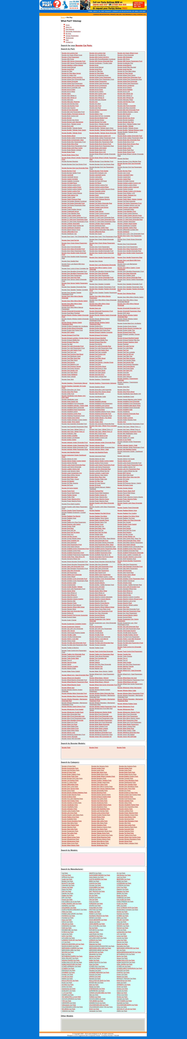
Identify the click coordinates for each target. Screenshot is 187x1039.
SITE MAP (142, 11)
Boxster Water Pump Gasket (71, 671)
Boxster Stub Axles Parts (70, 829)
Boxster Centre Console (125, 189)
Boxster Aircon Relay (68, 91)
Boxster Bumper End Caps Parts (72, 778)
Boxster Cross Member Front (127, 211)
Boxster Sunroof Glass (69, 617)
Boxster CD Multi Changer (126, 181)
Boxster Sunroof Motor (125, 617)
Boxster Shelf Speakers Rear (127, 559)
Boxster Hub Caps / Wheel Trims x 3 (100, 429)
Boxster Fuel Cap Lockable (98, 352)
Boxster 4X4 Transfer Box (97, 55)
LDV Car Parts (121, 934)
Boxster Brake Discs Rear (70, 144)
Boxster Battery (94, 112)
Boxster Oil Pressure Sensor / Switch (129, 483)
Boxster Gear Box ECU (96, 374)
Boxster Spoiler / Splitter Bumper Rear (130, 585)
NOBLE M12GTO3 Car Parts (126, 962)
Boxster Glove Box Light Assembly (100, 390)
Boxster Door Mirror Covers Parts (102, 786)
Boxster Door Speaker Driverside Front (130, 284)
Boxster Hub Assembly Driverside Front (74, 424)
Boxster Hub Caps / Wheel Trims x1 (129, 429)
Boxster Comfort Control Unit (98, 205)
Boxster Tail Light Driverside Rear (128, 626)
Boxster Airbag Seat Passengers (128, 83)
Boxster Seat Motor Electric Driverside (101, 542)
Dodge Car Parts (67, 895)
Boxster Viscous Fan (96, 666)
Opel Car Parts (94, 964)
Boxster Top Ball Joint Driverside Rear (101, 643)
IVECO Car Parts (67, 922)
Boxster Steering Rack (125, 603)
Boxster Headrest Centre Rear (71, 414)
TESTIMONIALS (127, 14)
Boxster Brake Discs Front (126, 142)
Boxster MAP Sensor (124, 473)
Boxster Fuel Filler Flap (125, 356)
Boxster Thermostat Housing (127, 631)
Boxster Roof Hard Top (96, 526)
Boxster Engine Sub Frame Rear (99, 330)
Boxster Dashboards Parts (127, 782)
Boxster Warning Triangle (126, 666)
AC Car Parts (121, 873)
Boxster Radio (66, 520)
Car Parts (65, 873)
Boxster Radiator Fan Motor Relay (128, 516)
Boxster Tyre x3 (94, 660)
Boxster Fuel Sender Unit (70, 370)
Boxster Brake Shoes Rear (70, 155)
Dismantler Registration (73, 31)
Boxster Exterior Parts (126, 797)
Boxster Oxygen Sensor (125, 488)
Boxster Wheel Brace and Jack (127, 682)
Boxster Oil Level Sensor (97, 483)
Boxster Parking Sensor (69, 495)
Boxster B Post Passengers (98, 110)
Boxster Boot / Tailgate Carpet (71, 124)
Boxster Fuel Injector (68, 362)
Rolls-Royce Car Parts (124, 980)
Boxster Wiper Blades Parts (100, 843)
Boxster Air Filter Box (96, 71)
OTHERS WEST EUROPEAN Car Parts (129, 968)
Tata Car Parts (93, 995)
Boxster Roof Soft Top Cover (127, 530)
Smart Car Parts (122, 986)
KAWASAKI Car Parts (69, 926)
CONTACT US (141, 14)
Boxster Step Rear (123, 607)
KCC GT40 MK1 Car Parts (97, 926)
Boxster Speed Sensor (96, 581)
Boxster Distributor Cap (69, 234)
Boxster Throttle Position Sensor (128, 635)
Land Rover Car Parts (96, 934)
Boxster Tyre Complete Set (97, 658)
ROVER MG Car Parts (96, 982)
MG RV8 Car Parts (68, 952)
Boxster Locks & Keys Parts (100, 813)
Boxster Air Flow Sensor (125, 73)
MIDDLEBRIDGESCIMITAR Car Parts (129, 952)
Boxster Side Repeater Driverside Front (130, 566)
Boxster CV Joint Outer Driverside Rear (130, 219)
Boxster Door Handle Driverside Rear (129, 251)
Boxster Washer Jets (96, 668)
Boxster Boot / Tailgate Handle (99, 124)
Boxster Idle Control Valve (97, 433)
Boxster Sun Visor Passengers (127, 613)
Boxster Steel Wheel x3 (96, 593)
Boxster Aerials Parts (98, 768)
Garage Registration (72, 36)
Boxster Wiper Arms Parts (70, 843)
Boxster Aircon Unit (124, 91)
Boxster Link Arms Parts (69, 813)
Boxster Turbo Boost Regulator (99, 656)
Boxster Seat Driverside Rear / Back (129, 540)
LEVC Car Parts (67, 936)
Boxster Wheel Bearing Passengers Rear (75, 682)
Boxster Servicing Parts (126, 819)
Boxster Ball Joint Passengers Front (73, 112)
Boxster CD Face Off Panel (98, 181)
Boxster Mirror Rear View (97, 477)
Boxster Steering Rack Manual (71, 605)
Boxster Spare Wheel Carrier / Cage (100, 577)
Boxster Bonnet (67, 118)
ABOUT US (96, 11)
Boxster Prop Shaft (124, 501)
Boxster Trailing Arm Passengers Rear (101, 654)
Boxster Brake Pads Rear (126, 150)
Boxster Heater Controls (125, 418)
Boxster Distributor (123, 232)
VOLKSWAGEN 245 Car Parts (98, 1005)
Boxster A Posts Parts (68, 766)
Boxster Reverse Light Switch (71, 524)
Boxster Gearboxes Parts (99, 803)
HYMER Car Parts (122, 916)
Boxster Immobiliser (95, 439)
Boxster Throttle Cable (69, 635)
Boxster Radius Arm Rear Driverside (129, 520)
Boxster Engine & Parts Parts (128, 792)
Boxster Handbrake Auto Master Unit (129, 394)
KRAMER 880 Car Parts (69, 930)
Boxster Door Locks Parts (70, 786)
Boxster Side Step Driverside (71, 570)
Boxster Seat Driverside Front (98, 540)
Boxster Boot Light (67, 126)
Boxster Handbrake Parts (70, 805)
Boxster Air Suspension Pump (98, 75)
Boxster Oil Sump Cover (125, 485)
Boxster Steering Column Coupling (129, 597)
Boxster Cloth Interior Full (70, 195)
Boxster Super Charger (69, 620)
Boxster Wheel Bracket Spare (71, 685)
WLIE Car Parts (94, 1009)
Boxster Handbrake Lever (70, 399)
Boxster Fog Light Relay (125, 348)
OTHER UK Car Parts (124, 966)
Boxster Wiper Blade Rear (70, 726)
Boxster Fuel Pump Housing (71, 368)
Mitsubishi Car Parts (95, 954)
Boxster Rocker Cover (96, 524)
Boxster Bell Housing (124, 114)
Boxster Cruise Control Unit (98, 215)
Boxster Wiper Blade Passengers (128, 724)
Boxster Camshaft (67, 175)
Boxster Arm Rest (95, 104)
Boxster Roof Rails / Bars (97, 528)
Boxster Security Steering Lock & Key (129, 557)
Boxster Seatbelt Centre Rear (71, 551)
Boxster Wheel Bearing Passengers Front (131, 680)
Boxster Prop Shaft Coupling (71, 504)
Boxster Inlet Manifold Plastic (98, 452)
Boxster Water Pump (124, 668)
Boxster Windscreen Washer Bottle (100, 712)
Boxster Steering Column (70, 597)
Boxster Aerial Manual (69, 67)
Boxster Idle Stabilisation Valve (127, 433)
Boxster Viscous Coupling (70, 666)
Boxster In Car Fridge (124, 439)
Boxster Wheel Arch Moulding (71, 678)
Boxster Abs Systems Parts (127, 766)
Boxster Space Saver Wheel (126, 574)
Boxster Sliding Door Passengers (99, 574)
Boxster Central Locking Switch (72, 189)
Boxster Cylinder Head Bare (126, 221)
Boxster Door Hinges (96, 261)
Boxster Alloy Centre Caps (97, 93)
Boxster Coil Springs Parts (70, 780)
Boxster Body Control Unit (70, 116)
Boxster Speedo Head (125, 583)
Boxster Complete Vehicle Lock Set (129, 205)
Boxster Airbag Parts (125, 768)
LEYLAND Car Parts (68, 938)
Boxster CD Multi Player (69, 183)
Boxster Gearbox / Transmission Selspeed (102, 383)
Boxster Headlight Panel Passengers (73, 409)
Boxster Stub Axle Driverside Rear (72, 611)
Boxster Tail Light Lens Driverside (72, 629)
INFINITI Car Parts (95, 918)
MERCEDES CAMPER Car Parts (72, 948)
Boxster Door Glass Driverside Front (73, 249)
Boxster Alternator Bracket (97, 100)
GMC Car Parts (122, 905)
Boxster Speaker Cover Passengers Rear (75, 581)
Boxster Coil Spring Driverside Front (73, 203)
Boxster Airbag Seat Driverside (99, 83)
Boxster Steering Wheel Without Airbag (101, 607)
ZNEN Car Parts (122, 1011)
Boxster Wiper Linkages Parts (128, 843)
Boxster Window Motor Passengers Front (131, 693)
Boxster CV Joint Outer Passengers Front (75, 221)
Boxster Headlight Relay (97, 409)
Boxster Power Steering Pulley (127, 499)
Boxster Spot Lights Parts (127, 825)
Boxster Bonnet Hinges (96, 120)
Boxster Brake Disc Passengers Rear (101, 142)
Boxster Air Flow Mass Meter (127, 71)
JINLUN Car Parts (67, 924)
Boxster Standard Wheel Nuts (127, 589)
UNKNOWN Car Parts (69, 1003)
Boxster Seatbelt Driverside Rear (128, 551)
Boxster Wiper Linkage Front (98, 726)
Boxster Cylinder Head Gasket (127, 223)
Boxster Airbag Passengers (98, 81)
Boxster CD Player (95, 183)
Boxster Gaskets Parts (126, 801)
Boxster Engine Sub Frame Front (72, 330)
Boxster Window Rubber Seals (127, 704)
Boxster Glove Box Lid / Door (71, 390)
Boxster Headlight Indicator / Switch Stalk (75, 405)
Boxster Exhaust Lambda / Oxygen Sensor (75, 338)
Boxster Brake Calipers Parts (71, 774)
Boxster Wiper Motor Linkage (98, 728)
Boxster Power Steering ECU (71, 499)
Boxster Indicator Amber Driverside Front (75, 442)
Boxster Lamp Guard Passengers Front (101, 465)
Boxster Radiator (94, 510)
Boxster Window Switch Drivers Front (73, 706)
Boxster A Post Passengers (70, 57)
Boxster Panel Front (68, 491)
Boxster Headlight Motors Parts (101, 805)
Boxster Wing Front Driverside (99, 714)
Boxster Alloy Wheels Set (126, 97)
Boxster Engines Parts (69, 797)
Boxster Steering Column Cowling (72, 599)
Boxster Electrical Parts (98, 792)
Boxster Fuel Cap (123, 350)
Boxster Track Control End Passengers (130, 651)
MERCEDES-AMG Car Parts (71, 950)
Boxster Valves (66, 664)
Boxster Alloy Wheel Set (125, 93)
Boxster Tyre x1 (122, 658)
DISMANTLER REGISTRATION (121, 11)
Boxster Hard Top (95, 399)
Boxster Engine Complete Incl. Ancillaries (75, 326)
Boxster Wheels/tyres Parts (70, 839)
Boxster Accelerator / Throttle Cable (100, 63)
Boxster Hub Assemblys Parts (128, 807)
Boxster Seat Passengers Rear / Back (101, 544)
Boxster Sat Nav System (97, 536)
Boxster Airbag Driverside (70, 81)
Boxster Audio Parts (97, 770)
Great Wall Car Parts (95, 907)
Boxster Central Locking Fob (98, 185)
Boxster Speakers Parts (98, 825)
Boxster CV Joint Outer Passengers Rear (102, 221)
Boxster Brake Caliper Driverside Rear (74, 138)
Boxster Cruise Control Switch (71, 215)
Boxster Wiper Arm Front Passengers (129, 722)
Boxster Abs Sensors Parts (100, 766)
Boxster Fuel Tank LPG (125, 370)
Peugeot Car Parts (95, 970)
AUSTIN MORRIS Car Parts (98, 879)
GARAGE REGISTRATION (101, 14)
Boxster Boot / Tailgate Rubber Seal (129, 124)
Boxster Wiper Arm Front (69, 722)
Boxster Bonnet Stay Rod (126, 122)
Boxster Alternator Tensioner (71, 102)
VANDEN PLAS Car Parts (97, 1003)
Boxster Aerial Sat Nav (125, 69)
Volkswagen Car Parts (69, 1005)
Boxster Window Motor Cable (127, 690)
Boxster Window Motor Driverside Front (74, 693)
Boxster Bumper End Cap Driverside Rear (75, 168)
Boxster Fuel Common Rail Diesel (72, 354)
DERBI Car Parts (122, 893)
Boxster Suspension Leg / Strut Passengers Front (127, 623)
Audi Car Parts (121, 877)
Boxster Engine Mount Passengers (100, 328)
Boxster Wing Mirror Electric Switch (129, 718)
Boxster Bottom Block (68, 136)
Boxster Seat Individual (69, 542)
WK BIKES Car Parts (68, 1009)
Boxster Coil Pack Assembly (126, 201)
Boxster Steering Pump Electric (99, 603)
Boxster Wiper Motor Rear (126, 728)
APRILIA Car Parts (68, 877)
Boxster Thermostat (95, 631)
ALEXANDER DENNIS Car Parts (99, 875)
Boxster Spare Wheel (68, 577)
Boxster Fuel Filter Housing (126, 358)
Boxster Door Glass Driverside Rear (100, 249)
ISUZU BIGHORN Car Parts (98, 920)
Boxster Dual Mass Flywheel (71, 313)
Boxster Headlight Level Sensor (99, 405)
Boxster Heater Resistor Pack (127, 420)
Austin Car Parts (67, 879)
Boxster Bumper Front (69, 171)
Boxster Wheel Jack (68, 688)
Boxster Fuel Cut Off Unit (125, 354)
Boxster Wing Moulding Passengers (100, 720)
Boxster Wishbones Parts (99, 845)
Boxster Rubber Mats (96, 534)
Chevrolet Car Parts (68, 885)
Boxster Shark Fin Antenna (97, 559)
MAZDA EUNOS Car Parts (70, 946)
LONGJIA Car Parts (95, 940)
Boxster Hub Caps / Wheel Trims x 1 (129, 427)
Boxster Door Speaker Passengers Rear (130, 287)
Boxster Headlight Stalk (125, 409)
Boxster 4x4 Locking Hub (70, 53)
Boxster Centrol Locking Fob (71, 191)
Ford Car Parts (94, 901)
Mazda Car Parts (122, 944)
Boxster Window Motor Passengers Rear (75, 696)
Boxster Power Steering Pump (71, 501)
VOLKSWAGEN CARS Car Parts (72, 1007)
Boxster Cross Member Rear (71, 213)
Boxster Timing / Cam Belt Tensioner (129, 639)
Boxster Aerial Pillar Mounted (127, 67)
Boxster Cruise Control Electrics (128, 213)
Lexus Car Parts (122, 936)
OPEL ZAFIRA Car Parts (124, 964)
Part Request (70, 29)
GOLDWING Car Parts (69, 907)
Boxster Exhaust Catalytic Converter (100, 332)
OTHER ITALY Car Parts (97, 966)
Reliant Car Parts (67, 978)
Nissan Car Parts (122, 958)
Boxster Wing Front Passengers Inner (74, 718)
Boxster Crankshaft (95, 209)
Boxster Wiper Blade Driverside (99, 724)
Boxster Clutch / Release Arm (127, 195)
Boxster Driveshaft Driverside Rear (73, 311)
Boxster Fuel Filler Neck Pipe (71, 358)
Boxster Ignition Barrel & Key (98, 435)
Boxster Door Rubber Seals (126, 275)
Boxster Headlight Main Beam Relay (129, 405)
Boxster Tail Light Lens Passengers (100, 629)
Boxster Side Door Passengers (127, 564)
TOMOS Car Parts (95, 997)
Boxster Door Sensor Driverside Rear (129, 277)
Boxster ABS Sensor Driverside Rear (101, 61)
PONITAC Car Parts (123, 972)
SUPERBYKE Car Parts (96, 991)
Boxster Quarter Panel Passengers (73, 510)
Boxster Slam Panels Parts (70, 825)
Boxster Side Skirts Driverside (98, 568)
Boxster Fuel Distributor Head (71, 356)
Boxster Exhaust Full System (98, 335)
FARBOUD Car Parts (123, 897)
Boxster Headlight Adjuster (97, 401)
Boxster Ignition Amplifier (70, 435)
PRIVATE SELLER (115, 14)
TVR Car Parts (66, 1001)
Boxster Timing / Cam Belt (70, 639)
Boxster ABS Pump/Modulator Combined (102, 59)
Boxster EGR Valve (124, 313)
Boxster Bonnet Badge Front (98, 118)
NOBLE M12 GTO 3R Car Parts (72, 962)
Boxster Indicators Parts (69, 809)
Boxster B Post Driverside (70, 110)
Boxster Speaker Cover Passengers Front (131, 579)
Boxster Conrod (67, 207)
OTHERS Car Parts (68, 968)
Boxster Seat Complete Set (70, 540)
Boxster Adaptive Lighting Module (72, 65)
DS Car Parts (93, 895)
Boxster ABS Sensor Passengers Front (130, 61)
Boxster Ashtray (123, 104)
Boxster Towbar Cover (96, 648)
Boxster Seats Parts (97, 819)
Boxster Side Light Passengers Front (101, 566)
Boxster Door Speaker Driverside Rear (74, 287)
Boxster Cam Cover (124, 173)
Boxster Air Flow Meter (96, 73)
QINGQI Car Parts (95, 976)
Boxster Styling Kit (67, 613)
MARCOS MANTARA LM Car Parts (73, 944)
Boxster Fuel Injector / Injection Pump (101, 362)
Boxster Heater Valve (96, 422)
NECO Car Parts (94, 958)
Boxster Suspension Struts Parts (101, 831)
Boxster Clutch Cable (68, 197)
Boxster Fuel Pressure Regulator (128, 364)
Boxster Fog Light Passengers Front (73, 348)
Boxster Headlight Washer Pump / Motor (102, 411)
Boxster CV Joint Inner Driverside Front (74, 217)
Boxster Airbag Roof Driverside (127, 81)
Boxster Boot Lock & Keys (97, 126)
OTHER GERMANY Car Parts (71, 966)
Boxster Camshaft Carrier (97, 175)
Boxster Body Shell (124, 116)
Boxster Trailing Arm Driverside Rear (73, 654)
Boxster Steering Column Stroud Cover (130, 599)
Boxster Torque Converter (97, 645)
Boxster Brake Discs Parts (99, 774)
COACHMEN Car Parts (96, 887)
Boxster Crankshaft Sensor (70, 211)
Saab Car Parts (122, 982)
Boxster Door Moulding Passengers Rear (75, 273)
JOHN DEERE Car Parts (97, 924)
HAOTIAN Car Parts (95, 909)
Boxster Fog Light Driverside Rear (100, 346)
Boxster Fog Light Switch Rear (99, 350)
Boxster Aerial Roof (68, 69)
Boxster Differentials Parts (70, 784)
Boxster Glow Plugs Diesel (126, 392)
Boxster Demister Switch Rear (99, 227)
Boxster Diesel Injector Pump (71, 230)
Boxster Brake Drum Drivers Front (100, 144)
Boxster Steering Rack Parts (128, 827)
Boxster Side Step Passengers (99, 570)
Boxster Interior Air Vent (69, 459)
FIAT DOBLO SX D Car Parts (71, 901)
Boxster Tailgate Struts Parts (100, 833)
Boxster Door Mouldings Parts (128, 786)
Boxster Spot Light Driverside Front (129, 587)
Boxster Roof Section (124, 528)
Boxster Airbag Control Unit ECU (72, 77)
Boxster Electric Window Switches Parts (74, 792)
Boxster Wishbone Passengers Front (73, 734)
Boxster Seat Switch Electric (126, 544)
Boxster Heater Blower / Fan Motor (100, 418)
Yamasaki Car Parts (95, 1011)
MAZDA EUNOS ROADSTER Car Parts (101, 946)
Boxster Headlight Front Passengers (100, 403)
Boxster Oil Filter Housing (70, 483)
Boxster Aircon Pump (96, 89)
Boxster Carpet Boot (124, 177)
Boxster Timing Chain (68, 641)
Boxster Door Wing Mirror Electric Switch (130, 297)
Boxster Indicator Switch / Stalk (127, 445)
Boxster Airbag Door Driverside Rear (73, 79)
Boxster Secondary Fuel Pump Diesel (101, 557)
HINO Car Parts (67, 911)
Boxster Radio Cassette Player (99, 520)
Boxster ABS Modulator (125, 57)
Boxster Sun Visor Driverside (98, 613)
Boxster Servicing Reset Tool (71, 559)
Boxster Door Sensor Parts (70, 788)
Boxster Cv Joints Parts (69, 782)
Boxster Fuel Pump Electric (126, 366)
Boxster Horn (122, 422)
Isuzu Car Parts (67, 920)
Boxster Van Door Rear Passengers (129, 664)
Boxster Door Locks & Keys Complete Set (75, 268)
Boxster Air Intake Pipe (69, 75)
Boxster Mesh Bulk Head (125, 475)
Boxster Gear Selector (125, 376)
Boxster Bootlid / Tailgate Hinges (128, 128)
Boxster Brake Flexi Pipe (125, 146)
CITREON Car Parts (123, 885)
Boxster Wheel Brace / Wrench (99, 682)
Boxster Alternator (67, 100)
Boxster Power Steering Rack (98, 501)
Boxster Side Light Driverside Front (73, 566)
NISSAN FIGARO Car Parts (70, 960)
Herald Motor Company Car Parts (127, 909)
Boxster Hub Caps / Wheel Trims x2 (73, 431)
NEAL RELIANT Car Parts (70, 958)
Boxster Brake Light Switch (97, 148)
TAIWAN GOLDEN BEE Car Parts (100, 993)
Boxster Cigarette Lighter (97, 191)
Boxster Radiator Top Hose (126, 518)
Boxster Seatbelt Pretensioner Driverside (130, 553)
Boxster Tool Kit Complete (126, 641)
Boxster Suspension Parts (70, 831)
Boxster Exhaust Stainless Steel (128, 342)
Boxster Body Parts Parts (127, 772)
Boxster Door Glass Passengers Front (130, 249)
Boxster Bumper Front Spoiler (98, 171)
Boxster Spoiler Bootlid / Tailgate (72, 587)
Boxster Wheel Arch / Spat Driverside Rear (75, 675)
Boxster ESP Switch (68, 332)
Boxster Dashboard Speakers (71, 227)
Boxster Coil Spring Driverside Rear (100, 203)
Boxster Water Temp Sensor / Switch (101, 671)
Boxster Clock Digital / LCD (126, 193)
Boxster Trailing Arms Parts (127, 835)
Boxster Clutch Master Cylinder (99, 197)
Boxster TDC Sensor (68, 631)
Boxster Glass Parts (125, 803)
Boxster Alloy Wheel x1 (69, 95)
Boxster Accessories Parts (70, 768)
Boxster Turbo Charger (125, 656)
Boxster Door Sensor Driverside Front (101, 277)
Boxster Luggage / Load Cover (99, 473)
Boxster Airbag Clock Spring (126, 75)
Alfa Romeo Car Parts (124, 875)
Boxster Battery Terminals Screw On (73, 114)
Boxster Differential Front (70, 232)
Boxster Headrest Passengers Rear (100, 416)
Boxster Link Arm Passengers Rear (129, 469)
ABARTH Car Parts (95, 873)
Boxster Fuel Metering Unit (70, 364)
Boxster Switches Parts (126, 831)
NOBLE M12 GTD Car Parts (126, 960)
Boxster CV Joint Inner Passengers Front (131, 217)
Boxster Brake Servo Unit (97, 152)
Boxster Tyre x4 (122, 660)
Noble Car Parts (94, 960)
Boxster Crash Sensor (96, 211)
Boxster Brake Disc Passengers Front (74, 142)
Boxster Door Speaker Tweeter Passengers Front (71, 293)
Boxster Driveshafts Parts (99, 790)
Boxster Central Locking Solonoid (128, 187)
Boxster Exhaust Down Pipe (126, 332)
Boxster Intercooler (124, 456)
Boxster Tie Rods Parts (126, 833)
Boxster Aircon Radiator (125, 89)
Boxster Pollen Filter (68, 497)
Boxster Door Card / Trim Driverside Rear (75, 236)
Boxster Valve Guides (124, 662)
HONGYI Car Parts (95, 914)
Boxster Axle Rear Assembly (127, 108)
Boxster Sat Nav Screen (125, 534)
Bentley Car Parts (67, 881)
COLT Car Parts (122, 887)
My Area (68, 33)
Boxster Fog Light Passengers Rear (100, 348)
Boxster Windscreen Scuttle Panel (72, 712)
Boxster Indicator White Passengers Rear (75, 449)
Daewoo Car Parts (122, 889)
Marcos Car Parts (122, 942)
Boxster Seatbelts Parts (69, 819)
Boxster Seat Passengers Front (72, 544)
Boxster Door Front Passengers (99, 247)
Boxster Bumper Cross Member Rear (129, 161)
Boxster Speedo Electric (97, 583)
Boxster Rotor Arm (67, 534)
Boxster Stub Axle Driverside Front (128, 609)
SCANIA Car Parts (67, 984)
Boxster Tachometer (95, 626)
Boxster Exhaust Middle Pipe (98, 340)
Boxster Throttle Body (96, 633)
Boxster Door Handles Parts (128, 784)
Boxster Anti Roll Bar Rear (70, 104)
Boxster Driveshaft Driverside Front (129, 308)
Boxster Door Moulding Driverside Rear (101, 271)
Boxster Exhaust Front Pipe (70, 335)
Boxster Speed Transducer (126, 581)
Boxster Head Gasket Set (70, 401)
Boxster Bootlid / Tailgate (125, 126)
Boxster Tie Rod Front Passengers (128, 637)
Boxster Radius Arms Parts (70, 817)
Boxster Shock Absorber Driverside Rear (102, 561)
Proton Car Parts (122, 974)
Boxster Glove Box (123, 387)
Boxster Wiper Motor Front (70, 728)
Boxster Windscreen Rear (126, 709)
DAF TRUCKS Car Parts (97, 891)
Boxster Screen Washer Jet (126, 536)
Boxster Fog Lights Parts (99, 799)
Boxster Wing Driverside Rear (71, 714)
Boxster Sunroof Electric (97, 615)
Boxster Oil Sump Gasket (70, 488)
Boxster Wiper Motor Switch (98, 730)
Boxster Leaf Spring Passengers (99, 467)
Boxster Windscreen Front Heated (72, 709)
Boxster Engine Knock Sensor (127, 326)
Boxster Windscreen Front (126, 706)
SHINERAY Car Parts (123, 984)
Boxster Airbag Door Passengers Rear (130, 79)
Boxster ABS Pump (68, 59)
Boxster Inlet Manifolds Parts (100, 809)
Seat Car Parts (94, 984)
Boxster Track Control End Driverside (101, 651)
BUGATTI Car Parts (68, 883)
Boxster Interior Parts (125, 809)
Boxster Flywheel (123, 344)
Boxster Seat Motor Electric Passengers (130, 542)
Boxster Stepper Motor (69, 609)
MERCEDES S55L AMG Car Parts (100, 948)
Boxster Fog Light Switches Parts (72, 799)
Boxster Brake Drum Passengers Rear (101, 146)
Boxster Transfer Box (124, 654)
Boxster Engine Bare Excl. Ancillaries (129, 323)
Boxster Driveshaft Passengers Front (101, 311)
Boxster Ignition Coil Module (71, 437)
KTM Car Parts (121, 930)
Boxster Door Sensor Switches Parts (103, 788)
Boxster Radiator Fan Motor (98, 516)
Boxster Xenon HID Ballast (126, 734)
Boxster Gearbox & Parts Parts (71, 803)
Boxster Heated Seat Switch (71, 418)
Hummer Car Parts (123, 914)
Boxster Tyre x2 (67, 660)
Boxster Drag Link (95, 308)
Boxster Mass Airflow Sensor (71, 475)
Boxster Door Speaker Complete (99, 284)
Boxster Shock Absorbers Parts (72, 821)
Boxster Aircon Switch (96, 91)
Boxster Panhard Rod (96, 491)
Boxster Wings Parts (125, 841)
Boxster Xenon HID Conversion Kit (100, 736)
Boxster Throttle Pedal (96, 635)
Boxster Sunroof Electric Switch (128, 615)
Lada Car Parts (94, 932)
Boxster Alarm (66, 93)
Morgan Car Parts (94, 956)
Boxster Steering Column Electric (99, 599)
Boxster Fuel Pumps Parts (127, 799)
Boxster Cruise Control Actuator (99, 213)
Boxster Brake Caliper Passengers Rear (130, 138)
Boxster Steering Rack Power (98, 605)
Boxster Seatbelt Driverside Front (100, 551)
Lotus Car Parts (122, 940)
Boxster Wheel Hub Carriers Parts (130, 837)
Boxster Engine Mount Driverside (72, 328)
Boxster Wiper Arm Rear (69, 724)
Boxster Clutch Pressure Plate (71, 199)
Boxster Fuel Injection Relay (126, 360)
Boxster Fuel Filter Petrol (70, 360)
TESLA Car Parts (122, 995)
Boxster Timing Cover (96, 641)
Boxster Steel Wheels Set (97, 595)
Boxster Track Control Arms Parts (102, 835)
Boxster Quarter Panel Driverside (128, 507)
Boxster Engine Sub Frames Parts (130, 794)
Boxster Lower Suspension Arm (72, 473)
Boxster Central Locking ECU (71, 185)
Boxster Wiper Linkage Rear (126, 726)
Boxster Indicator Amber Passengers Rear (75, 445)
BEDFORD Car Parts (123, 879)
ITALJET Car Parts (123, 920)
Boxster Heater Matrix (96, 420)
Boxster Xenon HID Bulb (69, 736)
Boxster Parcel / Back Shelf (126, 491)
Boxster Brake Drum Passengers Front (74, 146)
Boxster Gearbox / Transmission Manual (74, 383)
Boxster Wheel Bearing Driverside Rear (101, 680)
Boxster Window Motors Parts (100, 839)
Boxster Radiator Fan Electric (71, 516)
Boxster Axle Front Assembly (127, 106)
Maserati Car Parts (95, 944)
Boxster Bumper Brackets (70, 161)
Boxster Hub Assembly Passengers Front (131, 424)
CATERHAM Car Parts (124, 883)
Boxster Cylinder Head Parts (100, 782)
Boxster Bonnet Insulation (126, 120)
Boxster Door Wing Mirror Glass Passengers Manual (99, 304)
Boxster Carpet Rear (124, 179)
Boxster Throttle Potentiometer (71, 637)
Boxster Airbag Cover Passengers (100, 77)
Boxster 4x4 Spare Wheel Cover (128, 53)
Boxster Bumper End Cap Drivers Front (74, 164)
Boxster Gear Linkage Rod (97, 376)
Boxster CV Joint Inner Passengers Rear (75, 219)
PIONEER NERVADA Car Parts (99, 972)
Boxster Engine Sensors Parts (101, 794)
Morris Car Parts (122, 956)
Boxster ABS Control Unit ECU (99, 57)
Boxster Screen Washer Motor (71, 538)
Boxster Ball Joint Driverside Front (128, 110)
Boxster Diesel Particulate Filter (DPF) (101, 230)
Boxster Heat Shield (124, 416)
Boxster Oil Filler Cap (96, 481)
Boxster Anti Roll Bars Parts (70, 770)
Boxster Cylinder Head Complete (99, 223)
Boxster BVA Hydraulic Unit (98, 173)
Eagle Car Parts (122, 895)
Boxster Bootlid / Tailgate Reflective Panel (102, 130)
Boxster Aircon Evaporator (97, 87)
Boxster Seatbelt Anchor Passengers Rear (102, 548)
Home (63, 17)
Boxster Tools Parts (68, 835)
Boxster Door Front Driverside (127, 244)
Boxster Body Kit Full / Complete (99, 116)
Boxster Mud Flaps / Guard (70, 479)
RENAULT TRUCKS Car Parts (126, 978)
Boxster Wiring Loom (68, 732)
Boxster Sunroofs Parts (126, 829)
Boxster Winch (94, 688)
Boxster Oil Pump (67, 485)
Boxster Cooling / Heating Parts (101, 780)
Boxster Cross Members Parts (128, 780)
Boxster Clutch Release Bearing (99, 199)
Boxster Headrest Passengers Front (73, 416)
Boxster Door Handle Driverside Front (101, 251)
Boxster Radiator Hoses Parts (128, 815)
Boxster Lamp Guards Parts (70, 811)
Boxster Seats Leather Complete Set (129, 555)
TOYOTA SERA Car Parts (97, 999)
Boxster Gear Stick (68, 379)
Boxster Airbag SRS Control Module (73, 85)
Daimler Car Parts (67, 893)
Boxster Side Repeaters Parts (128, 821)
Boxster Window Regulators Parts (129, 839)
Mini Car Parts (66, 954)
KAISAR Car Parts (122, 924)
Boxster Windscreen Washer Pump (129, 712)
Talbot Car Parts (122, 993)
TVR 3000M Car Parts (96, 1001)
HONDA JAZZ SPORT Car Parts (72, 914)
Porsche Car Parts (95, 974)
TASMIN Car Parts (67, 995)
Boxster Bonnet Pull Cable (97, 122)
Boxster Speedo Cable (69, 583)
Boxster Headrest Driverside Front (100, 414)
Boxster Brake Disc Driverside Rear (129, 140)
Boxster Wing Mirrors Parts (100, 841)
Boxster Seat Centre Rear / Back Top (129, 538)
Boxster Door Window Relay (126, 293)
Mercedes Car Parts (123, 946)
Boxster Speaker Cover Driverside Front (74, 579)
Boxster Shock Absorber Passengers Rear (75, 564)
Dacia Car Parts (67, 889)
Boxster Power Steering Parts (128, 813)
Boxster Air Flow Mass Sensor (71, 73)
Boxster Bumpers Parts (98, 778)
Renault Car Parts (94, 978)
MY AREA (135, 11)
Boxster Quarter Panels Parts (100, 815)
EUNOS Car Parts (95, 897)
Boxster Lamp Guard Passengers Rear (130, 465)
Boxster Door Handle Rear (70, 261)
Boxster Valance (94, 662)
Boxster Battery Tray (95, 114)
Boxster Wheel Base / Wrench (99, 678)
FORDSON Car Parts (96, 903)
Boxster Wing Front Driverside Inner (73, 716)
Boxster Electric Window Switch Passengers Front (99, 319)
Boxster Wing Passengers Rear (128, 720)
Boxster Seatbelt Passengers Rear (100, 553)
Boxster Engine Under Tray (126, 330)
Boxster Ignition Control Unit (98, 437)
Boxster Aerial (93, 65)
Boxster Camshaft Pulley (125, 175)
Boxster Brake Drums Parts (127, 774)
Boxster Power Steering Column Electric (130, 497)
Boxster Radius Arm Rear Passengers (74, 522)
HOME (90, 11)
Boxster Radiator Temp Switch (99, 518)
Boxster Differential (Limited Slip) (128, 230)
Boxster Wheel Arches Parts (71, 837)
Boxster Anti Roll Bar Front (126, 102)
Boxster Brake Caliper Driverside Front (130, 136)
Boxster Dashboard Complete (127, 225)
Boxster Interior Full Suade (126, 459)
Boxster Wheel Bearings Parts (101, 837)
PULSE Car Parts (67, 976)
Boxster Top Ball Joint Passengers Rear (74, 645)
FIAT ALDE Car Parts (123, 899)
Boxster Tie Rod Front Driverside (99, 637)
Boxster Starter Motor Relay (98, 591)
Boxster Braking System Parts (128, 776)
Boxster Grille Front (68, 394)
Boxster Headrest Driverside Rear (128, 414)
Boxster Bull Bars (123, 158)
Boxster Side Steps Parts (99, 823)
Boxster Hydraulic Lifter (69, 433)
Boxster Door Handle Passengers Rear (130, 257)
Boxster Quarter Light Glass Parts (72, 815)
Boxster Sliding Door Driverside (72, 574)
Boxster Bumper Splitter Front (71, 173)
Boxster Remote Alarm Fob (98, 522)
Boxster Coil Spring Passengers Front (130, 203)
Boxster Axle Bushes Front (70, 106)
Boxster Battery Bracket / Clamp (128, 112)
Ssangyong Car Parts (68, 989)
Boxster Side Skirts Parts (70, 823)
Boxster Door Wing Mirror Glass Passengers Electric (72, 304)
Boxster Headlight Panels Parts (129, 805)
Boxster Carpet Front (96, 179)
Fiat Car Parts (93, 899)
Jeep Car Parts (121, 922)
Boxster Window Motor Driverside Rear (101, 693)
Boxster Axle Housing (68, 108)
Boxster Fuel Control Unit (97, 354)
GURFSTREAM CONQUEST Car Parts (74, 909)
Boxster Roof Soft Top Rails (98, 532)
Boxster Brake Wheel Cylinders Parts (103, 776)
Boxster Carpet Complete (70, 179)
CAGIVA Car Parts (95, 883)
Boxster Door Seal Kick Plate (71, 277)
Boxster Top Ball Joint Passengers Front (130, 643)
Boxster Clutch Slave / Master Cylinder (130, 199)
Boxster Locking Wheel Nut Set (99, 471)
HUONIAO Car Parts (68, 916)
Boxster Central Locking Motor (127, 185)
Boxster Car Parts (84, 45)
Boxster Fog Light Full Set (126, 346)
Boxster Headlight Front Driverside (128, 401)
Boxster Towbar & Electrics (70, 648)
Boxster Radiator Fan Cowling (127, 513)
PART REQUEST (106, 11)
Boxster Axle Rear (95, 108)
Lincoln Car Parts (122, 938)
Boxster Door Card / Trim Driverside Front (131, 234)
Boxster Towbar (122, 645)
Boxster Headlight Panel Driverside (129, 407)
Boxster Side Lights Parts (99, 821)
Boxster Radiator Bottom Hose (127, 510)
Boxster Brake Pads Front (97, 150)
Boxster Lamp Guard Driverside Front (129, 463)
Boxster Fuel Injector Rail (126, 362)
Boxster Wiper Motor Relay (70, 730)
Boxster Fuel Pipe (95, 364)
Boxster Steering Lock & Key (127, 601)
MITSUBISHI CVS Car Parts (126, 954)
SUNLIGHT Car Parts (68, 991)
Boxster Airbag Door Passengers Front (101, 79)
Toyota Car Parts (122, 997)
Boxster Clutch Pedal (124, 197)
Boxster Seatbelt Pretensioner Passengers (75, 555)
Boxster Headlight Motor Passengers (101, 407)
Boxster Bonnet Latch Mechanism (72, 122)
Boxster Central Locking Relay (99, 187)
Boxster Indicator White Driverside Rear (102, 447)
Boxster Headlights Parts (70, 807)
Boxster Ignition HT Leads (126, 437)
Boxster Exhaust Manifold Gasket (128, 338)
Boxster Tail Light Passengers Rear (129, 629)
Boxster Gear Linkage (69, 376)
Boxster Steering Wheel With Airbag (73, 607)
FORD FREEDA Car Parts (125, 901)
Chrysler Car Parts (95, 885)
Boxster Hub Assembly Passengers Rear (75, 427)
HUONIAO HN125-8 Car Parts (98, 916)
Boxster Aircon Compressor (98, 85)
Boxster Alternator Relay (125, 100)
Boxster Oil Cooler (123, 479)
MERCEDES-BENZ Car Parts (98, 950)
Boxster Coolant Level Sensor (98, 207)
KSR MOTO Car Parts (96, 930)
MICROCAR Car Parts (96, 952)
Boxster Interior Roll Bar (69, 463)
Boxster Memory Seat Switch (98, 475)
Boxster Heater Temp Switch (71, 422)
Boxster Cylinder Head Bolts (71, 223)
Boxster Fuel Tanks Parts (99, 801)
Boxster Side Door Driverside (98, 564)
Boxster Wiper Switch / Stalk (127, 730)
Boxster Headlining (124, 411)
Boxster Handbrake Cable (97, 396)
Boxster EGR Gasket (96, 313)
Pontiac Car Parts (67, 974)
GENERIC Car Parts (68, 905)
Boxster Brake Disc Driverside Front (100, 140)
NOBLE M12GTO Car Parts (98, 962)
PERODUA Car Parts (68, 970)
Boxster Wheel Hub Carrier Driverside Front (103, 685)
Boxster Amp (93, 102)
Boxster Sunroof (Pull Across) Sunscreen (75, 615)
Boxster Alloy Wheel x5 (96, 97)
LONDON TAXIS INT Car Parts (71, 940)
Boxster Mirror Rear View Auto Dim (129, 477)
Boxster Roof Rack (68, 528)
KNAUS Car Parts (122, 928)
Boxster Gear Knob (124, 374)
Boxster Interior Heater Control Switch (74, 461)
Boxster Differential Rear (97, 232)
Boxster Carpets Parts (126, 778)
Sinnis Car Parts (67, 986)
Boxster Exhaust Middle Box (71, 340)
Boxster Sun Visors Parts (99, 829)
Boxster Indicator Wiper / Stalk (99, 449)
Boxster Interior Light (124, 461)
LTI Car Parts (66, 942)
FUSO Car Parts (122, 903)
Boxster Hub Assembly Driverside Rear (101, 424)
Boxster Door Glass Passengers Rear (74, 251)
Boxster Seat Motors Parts (127, 817)
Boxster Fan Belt (67, 344)
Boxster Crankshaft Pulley (126, 209)
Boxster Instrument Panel (97, 456)
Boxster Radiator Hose (69, 518)
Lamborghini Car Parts (124, 932)
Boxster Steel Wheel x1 (125, 591)
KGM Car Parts (66, 928)
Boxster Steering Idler (68, 601)
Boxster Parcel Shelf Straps (126, 493)
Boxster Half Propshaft (96, 394)
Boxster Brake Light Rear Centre (72, 148)
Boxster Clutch (94, 195)
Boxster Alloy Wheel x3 (125, 95)
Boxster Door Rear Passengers (72, 275)
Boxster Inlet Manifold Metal (70, 452)
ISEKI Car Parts (122, 918)
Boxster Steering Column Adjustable (100, 597)
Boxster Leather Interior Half (71, 469)
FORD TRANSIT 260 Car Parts (72, 903)
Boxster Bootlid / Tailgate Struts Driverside (102, 133)
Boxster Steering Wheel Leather (128, 605)
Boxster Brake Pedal (68, 152)
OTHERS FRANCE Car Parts (98, 968)
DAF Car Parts (66, 891)
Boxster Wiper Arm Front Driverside (100, 722)
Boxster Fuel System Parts (70, 801)
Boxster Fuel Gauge (95, 360)
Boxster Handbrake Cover (126, 396)
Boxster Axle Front (95, 106)
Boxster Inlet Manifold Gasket (127, 449)
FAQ (134, 14)
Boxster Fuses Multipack (69, 374)
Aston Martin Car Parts (96, 877)
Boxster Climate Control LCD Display (129, 191)
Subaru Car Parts (122, 989)
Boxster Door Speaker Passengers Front (102, 287)
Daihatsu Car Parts (123, 891)
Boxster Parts (66, 747)
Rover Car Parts (67, 982)
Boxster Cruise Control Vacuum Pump (130, 215)
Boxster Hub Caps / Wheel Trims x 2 (73, 429)
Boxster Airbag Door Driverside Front (129, 77)
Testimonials (70, 38)
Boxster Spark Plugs (124, 577)
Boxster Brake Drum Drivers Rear (128, 144)
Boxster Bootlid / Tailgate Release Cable (130, 130)
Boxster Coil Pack (95, 201)
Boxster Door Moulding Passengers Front (131, 271)
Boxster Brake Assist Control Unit (100, 136)
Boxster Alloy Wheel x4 (69, 97)
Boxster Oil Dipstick (68, 481)
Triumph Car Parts (122, 999)
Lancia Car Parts (67, 934)
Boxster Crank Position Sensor (71, 209)
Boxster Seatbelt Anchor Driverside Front (102, 546)
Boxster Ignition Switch (69, 439)
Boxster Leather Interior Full (126, 467)
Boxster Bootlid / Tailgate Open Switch (74, 130)
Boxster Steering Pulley (69, 603)
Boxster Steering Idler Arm (97, 601)
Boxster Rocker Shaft (68, 526)
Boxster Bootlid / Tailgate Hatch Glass (101, 128)
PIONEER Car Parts (68, 972)
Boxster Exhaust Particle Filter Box (129, 340)
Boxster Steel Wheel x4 (125, 593)
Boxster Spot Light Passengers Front (73, 589)
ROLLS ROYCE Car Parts (70, 980)
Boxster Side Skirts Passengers (128, 568)
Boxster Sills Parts (125, 823)
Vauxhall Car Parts (123, 1003)
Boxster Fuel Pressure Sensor (71, 366)
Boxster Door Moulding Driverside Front (74, 271)
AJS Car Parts (66, 875)
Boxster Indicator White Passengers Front (131, 447)
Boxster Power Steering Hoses (99, 499)
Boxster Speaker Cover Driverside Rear (102, 579)
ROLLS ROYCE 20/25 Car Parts (99, 980)
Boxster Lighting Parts (126, 811)
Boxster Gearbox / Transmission (99, 379)
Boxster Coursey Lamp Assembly (128, 207)
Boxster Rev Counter (124, 522)
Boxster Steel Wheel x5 (69, 595)
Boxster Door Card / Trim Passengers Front (103, 236)
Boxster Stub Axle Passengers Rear (129, 611)
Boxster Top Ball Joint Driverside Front (74, 643)
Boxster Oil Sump (95, 485)
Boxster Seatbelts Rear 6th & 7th (99, 555)
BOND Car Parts (122, 881)
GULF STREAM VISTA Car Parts (127, 907)
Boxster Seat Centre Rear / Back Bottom (102, 538)
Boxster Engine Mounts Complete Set (129, 328)
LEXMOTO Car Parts (95, 936)
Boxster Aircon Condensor (126, 85)
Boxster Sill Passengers (69, 572)
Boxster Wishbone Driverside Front (100, 732)
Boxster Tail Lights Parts (69, 833)
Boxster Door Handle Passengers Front (101, 257)
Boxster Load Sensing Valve (71, 471)
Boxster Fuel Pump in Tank (97, 368)
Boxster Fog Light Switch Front (71, 350)
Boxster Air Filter (67, 71)
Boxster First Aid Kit (95, 344)
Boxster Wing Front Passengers (128, 716)
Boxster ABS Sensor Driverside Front (73, 61)
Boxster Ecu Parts (124, 790)
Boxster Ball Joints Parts (99, 772)
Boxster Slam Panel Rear (126, 572)
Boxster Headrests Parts (99, 807)
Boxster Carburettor (95, 177)
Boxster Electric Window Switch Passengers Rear (72, 323)
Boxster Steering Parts (69, 827)
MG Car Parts (121, 950)
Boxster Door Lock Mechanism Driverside (102, 265)
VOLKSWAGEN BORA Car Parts (127, 1005)
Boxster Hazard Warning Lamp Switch (130, 399)
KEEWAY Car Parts (123, 926)
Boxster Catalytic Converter (70, 181)
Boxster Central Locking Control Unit (129, 183)
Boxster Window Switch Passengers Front (102, 706)
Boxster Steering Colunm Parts (101, 827)
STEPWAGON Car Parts (97, 989)
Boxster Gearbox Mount (97, 387)
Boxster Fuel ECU (95, 356)
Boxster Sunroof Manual (97, 617)
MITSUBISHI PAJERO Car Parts (72, 956)
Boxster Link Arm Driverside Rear (100, 469)
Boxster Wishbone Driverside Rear (129, 732)
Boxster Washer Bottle (69, 668)
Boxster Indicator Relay (96, 445)
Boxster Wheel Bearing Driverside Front (74, 680)
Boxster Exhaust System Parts (101, 797)
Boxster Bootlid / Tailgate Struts (72, 133)
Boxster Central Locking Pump (71, 187)
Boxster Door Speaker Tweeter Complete (75, 290)
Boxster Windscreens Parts (70, 841)
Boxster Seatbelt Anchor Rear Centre (129, 548)
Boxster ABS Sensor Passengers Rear (74, 63)
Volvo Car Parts (122, 1007)
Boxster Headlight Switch (70, 411)
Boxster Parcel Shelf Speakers (99, 493)
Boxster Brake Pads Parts (70, 776)
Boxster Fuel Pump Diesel (97, 366)
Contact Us (69, 42)
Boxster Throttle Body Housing (127, 633)
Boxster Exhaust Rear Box (70, 342)
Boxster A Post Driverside (126, 55)
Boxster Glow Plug (123, 390)
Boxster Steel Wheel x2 (69, 593)
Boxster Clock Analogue (97, 193)
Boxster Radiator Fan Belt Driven (99, 513)
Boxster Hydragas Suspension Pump (129, 431)
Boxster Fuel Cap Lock (69, 352)
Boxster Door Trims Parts (127, 788)
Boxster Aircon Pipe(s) (125, 87)
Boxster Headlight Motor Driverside (73, 407)
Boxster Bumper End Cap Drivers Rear (101, 164)
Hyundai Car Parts (67, 918)
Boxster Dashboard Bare (97, 225)
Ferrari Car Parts (67, 899)
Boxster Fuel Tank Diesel (97, 370)
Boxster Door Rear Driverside (98, 273)
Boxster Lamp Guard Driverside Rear (73, 465)
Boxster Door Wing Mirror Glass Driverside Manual (128, 301)
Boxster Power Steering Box (98, 497)
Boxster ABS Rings (124, 59)
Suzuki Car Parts (122, 991)
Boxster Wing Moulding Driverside (72, 720)
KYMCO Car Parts (67, 932)
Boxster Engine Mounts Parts (71, 794)
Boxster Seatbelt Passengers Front (73, 553)
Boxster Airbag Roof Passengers (72, 83)
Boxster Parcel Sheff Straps (70, 493)
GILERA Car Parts (95, 905)
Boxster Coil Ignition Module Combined (74, 201)
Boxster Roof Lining (124, 526)
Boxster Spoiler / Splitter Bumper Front (101, 585)
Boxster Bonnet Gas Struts (126, 118)
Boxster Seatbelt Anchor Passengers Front (75, 548)
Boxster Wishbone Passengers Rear (100, 734)
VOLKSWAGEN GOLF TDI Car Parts (101, 1007)
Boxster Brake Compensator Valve (73, 140)
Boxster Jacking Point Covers (98, 463)
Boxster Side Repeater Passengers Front (75, 568)
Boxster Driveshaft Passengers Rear (129, 311)
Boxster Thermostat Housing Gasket (73, 633)
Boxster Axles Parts (125, 770)
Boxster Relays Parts (98, 817)
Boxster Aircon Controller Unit (71, 87)
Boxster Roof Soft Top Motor (71, 532)
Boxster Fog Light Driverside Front (73, 346)
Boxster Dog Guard (95, 234)
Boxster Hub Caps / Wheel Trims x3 (100, 431)
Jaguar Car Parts (94, 922)
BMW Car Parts (94, 881)
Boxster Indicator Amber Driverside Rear (102, 442)
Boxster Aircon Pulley (68, 89)
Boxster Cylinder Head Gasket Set (73, 225)
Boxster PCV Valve (124, 495)
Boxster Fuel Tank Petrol (69, 372)
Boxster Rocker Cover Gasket (127, 524)
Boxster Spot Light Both (96, 587)
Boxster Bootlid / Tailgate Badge (72, 128)
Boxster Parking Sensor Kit (97, 495)
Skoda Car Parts (94, 986)
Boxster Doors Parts (68, 790)
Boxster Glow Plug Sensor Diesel (100, 392)
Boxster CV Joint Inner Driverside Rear (101, 217)
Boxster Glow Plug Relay (70, 392)
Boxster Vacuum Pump (69, 662)
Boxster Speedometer (69, 585)
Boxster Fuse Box (123, 372)
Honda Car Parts (122, 911)
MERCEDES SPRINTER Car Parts (128, 948)
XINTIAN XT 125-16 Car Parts (126, 1009)
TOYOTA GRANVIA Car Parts (71, 999)
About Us (69, 27)
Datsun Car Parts (94, 893)
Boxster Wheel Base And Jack (127, 678)
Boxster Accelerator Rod (125, 63)
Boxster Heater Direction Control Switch (74, 420)
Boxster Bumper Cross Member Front (101, 161)
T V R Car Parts (67, 993)
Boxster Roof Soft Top (69, 530)
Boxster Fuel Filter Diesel (97, 358)
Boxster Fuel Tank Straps (97, 372)
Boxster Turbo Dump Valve (70, 658)
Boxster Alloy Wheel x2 (96, 95)
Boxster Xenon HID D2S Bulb (71, 738)
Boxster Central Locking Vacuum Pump (101, 189)
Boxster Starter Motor (68, 591)
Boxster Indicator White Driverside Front (74, 447)
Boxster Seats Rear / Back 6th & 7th (73, 557)
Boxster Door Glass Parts (99, 784)
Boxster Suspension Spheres (71, 626)
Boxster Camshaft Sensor (70, 177)
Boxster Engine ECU (96, 326)
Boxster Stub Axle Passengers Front (100, 611)
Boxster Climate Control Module (72, 193)
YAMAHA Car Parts (68, 1011)
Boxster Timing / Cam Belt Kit (98, 639)
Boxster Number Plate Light (98, 479)
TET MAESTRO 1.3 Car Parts (71, 997)
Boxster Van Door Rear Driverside (100, 664)
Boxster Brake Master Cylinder (71, 150)
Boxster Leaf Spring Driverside (71, 467)
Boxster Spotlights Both (96, 589)
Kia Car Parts (93, 928)
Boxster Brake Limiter (124, 148)
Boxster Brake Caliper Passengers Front (102, 138)
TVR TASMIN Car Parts (124, 1001)
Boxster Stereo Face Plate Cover (99, 609)
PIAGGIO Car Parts (123, 970)
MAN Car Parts (94, 942)
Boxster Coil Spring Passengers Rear (74, 205)
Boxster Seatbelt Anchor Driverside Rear (130, 546)
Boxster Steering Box (124, 595)
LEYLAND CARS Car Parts (97, 938)
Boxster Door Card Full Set (70, 240)
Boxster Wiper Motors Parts (70, 845)
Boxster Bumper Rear (124, 171)
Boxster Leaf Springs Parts (100, 811)
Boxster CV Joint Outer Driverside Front (102, 219)
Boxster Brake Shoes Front (126, 152)
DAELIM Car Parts (95, 889)
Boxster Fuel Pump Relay (126, 368)
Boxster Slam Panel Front (97, 572)
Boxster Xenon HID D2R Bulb (127, 736)
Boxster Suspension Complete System (74, 624)
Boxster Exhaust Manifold (97, 338)
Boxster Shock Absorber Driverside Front (75, 561)
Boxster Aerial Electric (125, 65)
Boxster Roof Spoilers (124, 532)
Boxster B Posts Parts (69, 772)
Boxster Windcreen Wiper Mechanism (130, 688)
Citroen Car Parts (67, 887)
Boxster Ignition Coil (124, 435)
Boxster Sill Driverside (125, 570)
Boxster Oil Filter (123, 481)
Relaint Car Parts (122, 976)
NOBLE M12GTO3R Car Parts (71, 964)
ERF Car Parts (66, 897)
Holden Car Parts (94, 911)
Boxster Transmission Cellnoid (71, 656)
